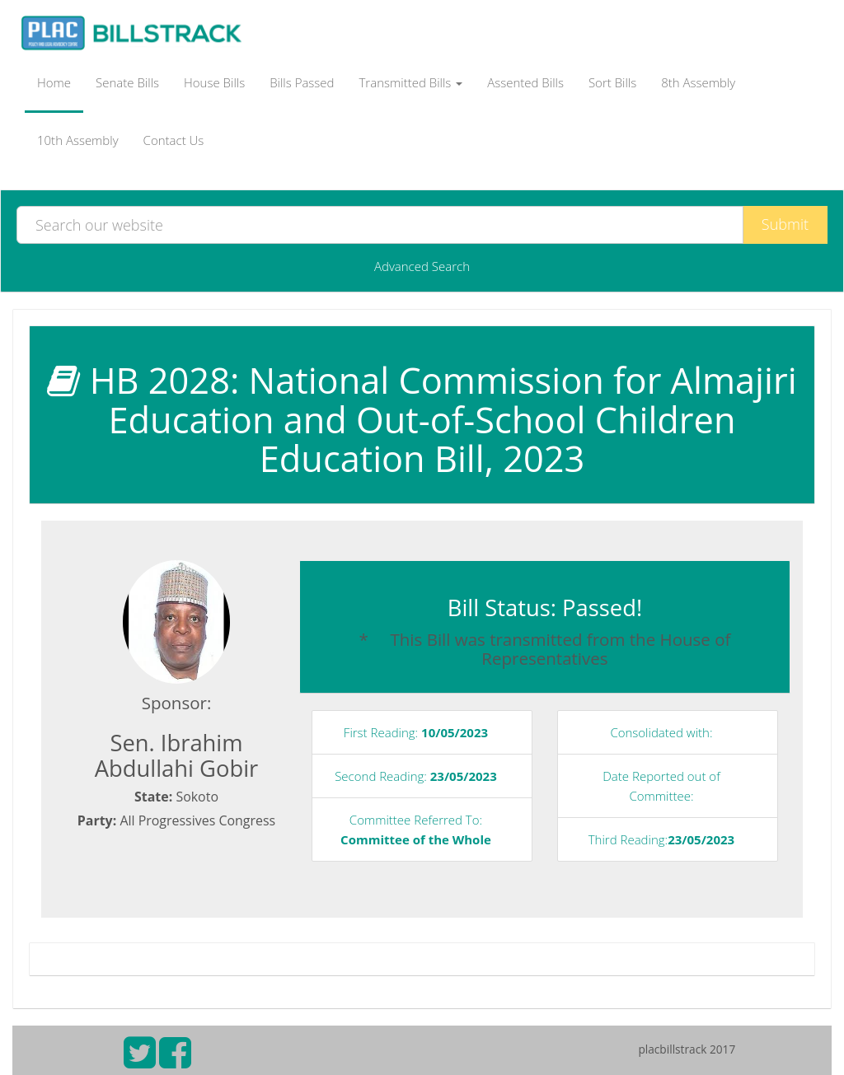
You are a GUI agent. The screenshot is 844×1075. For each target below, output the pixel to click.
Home (54, 82)
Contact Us (173, 140)
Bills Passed (302, 82)
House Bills (214, 82)
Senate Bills (127, 82)
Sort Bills (612, 82)
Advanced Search (422, 266)
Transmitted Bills (411, 82)
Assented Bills (525, 82)
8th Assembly (698, 82)
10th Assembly (78, 140)
